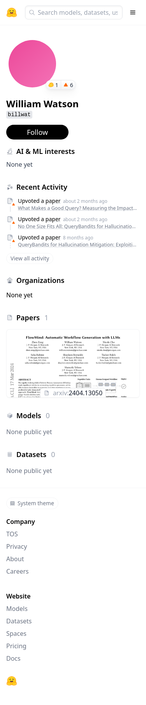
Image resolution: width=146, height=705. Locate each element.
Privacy (16, 546)
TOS (12, 534)
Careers (17, 571)
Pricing (16, 646)
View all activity (30, 258)
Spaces (16, 633)
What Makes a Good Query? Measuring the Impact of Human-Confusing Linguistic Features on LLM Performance (77, 208)
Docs (13, 658)
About (15, 559)
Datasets (19, 621)
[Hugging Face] (11, 680)
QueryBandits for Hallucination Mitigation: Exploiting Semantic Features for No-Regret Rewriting (77, 244)
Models (17, 608)
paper (53, 200)
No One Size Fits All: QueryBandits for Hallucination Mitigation (77, 226)
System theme (32, 503)
